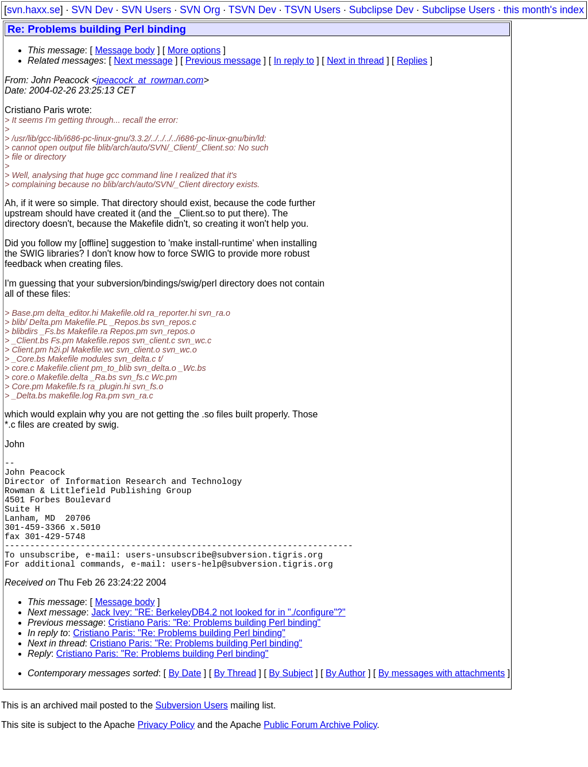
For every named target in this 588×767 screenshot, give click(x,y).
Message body (124, 50)
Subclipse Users (458, 10)
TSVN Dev (252, 10)
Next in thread (355, 60)
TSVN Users (312, 10)
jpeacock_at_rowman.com (150, 80)
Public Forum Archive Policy (320, 752)
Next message (143, 60)
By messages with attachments (441, 701)
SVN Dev (92, 10)
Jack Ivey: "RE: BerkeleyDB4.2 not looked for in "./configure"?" (218, 640)
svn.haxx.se (33, 10)
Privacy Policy (166, 752)
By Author (345, 701)
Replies (412, 60)
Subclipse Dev (381, 10)
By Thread (235, 701)
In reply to (294, 60)
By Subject (290, 701)
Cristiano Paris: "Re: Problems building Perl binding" (215, 650)
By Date (184, 701)
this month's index (544, 10)
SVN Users (146, 10)
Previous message (223, 60)
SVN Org (200, 10)
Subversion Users (192, 733)
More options (194, 50)
